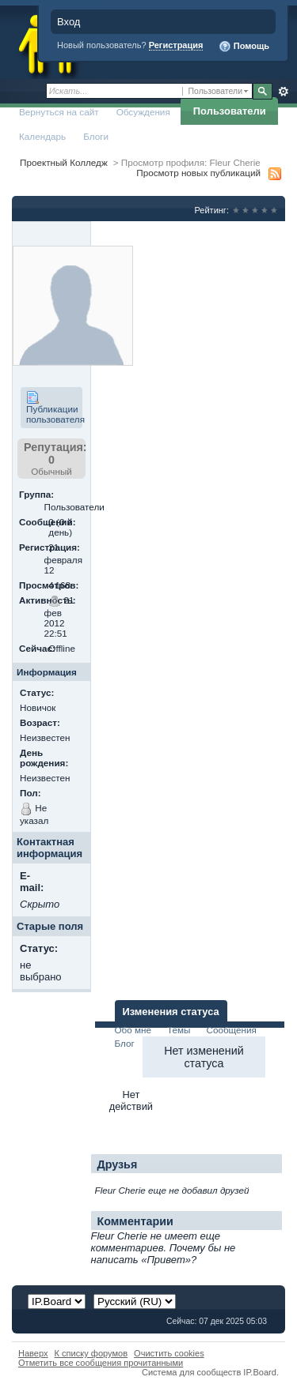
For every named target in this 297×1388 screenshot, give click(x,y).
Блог (125, 1043)
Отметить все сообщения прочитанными (100, 1362)
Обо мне (133, 1030)
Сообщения (231, 1030)
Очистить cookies (169, 1353)
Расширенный (283, 92)
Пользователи (229, 111)
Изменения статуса (171, 1011)
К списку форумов (91, 1353)
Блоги (96, 136)
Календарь (42, 136)
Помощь (244, 46)
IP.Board (259, 1372)
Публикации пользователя (54, 407)
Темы (178, 1030)
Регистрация (176, 45)
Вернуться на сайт (59, 112)
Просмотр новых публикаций (198, 172)
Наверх (33, 1353)
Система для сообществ (191, 1372)
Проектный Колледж (64, 162)
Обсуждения (143, 112)
